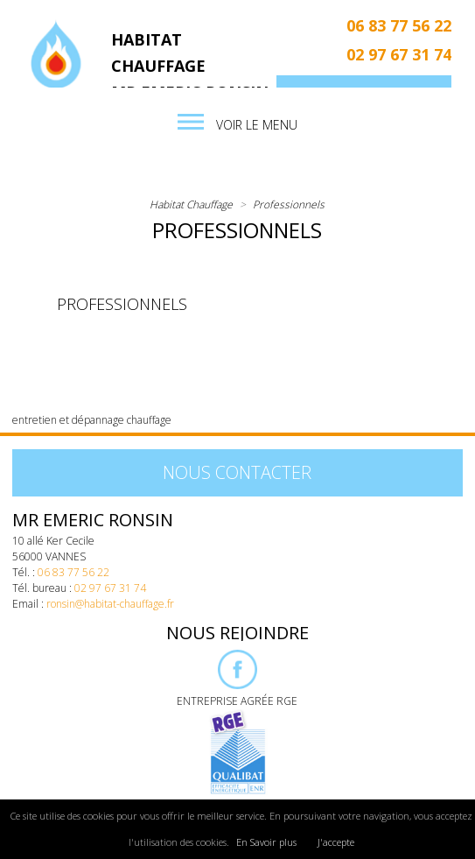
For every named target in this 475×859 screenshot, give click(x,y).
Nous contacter (237, 472)
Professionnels (289, 204)
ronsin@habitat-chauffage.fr (110, 603)
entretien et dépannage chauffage (91, 419)
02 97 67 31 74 (398, 54)
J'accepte (336, 841)
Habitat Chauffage (191, 204)
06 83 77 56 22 (398, 25)
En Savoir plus (266, 841)
